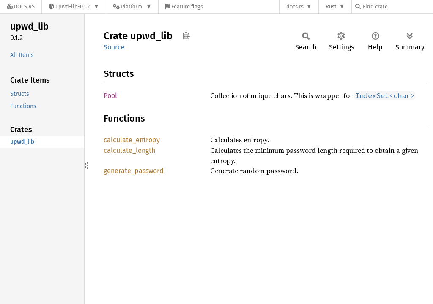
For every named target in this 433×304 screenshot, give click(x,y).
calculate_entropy (132, 140)
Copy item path (186, 35)
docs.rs (295, 6)
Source (114, 47)
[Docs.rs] (20, 6)
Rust (331, 6)
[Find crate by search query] (397, 6)
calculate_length (129, 151)
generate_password (134, 171)
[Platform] (132, 6)
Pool (110, 96)
